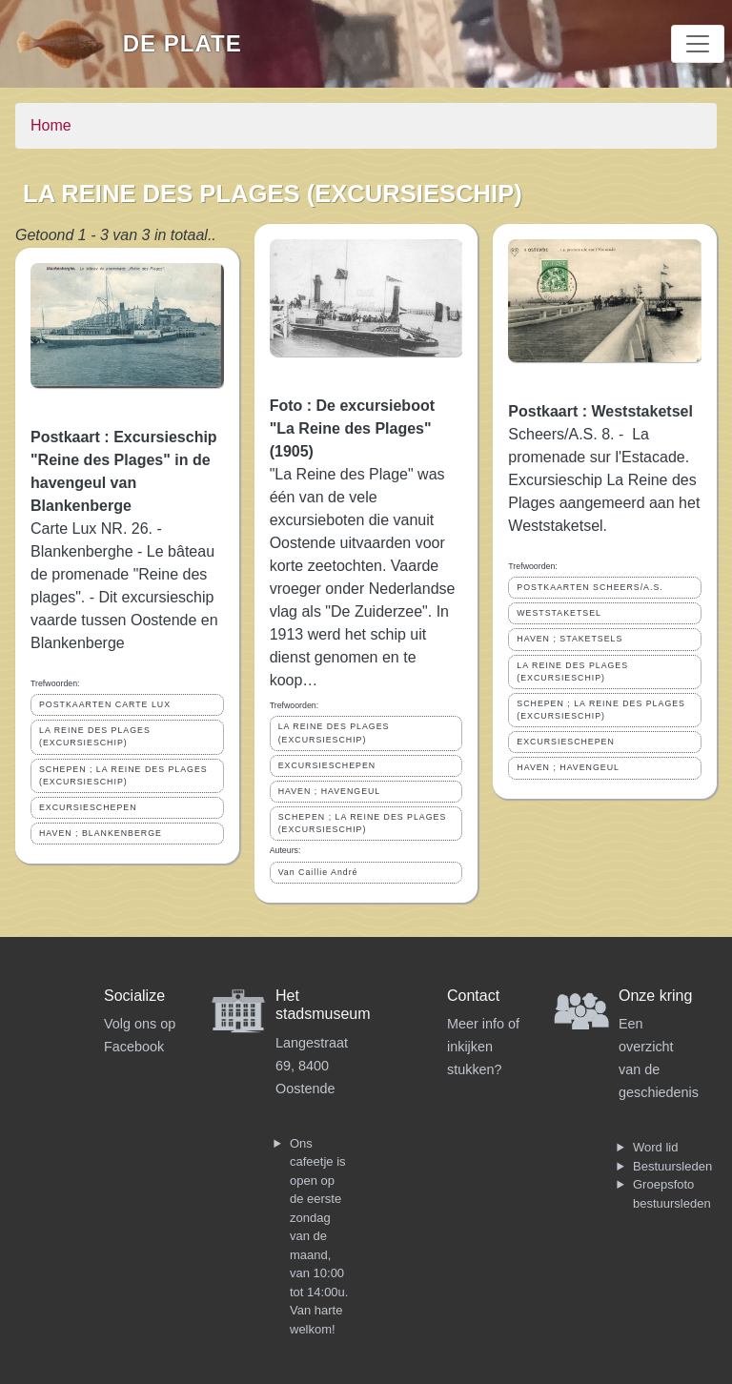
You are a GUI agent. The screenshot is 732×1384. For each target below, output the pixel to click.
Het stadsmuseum (323, 1004)
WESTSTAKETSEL (559, 613)
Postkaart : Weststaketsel (600, 411)
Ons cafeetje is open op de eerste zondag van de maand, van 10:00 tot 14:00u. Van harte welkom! (319, 1236)
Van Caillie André (318, 872)
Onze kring (655, 995)
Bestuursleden (672, 1166)
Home (50, 125)
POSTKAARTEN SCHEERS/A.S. (589, 587)
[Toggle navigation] (697, 44)
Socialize (134, 995)
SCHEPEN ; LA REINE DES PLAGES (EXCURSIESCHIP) (123, 775)
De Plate (182, 43)
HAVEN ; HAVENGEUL (329, 791)
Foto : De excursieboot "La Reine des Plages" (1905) (352, 428)
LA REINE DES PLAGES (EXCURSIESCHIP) (95, 736)
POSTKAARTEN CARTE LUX (105, 704)
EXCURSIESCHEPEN (88, 807)
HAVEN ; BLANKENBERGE (100, 833)
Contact (473, 995)
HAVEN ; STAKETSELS (569, 638)
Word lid (655, 1147)
